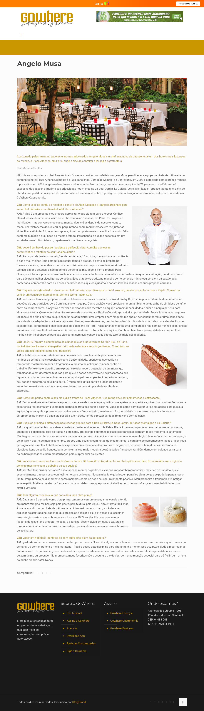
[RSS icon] (170, 702)
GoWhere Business (122, 628)
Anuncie (72, 628)
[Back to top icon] (183, 702)
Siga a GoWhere (76, 651)
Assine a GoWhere (78, 620)
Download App (76, 636)
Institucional (74, 613)
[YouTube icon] (154, 702)
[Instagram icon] (162, 702)
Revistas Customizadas (81, 643)
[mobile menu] (20, 34)
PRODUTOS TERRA (188, 4)
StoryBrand (79, 702)
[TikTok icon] (174, 702)
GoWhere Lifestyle (121, 613)
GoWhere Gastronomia (124, 620)
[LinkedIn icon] (158, 702)
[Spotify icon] (166, 702)
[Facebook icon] (150, 702)
